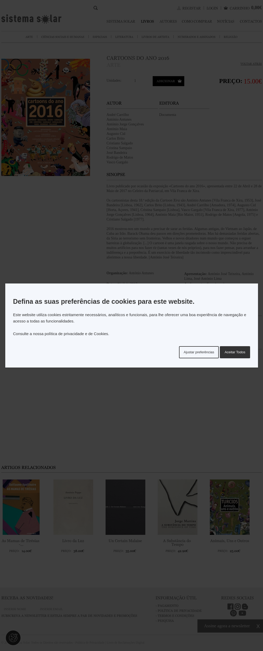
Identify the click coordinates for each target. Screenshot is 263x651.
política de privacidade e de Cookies (76, 333)
